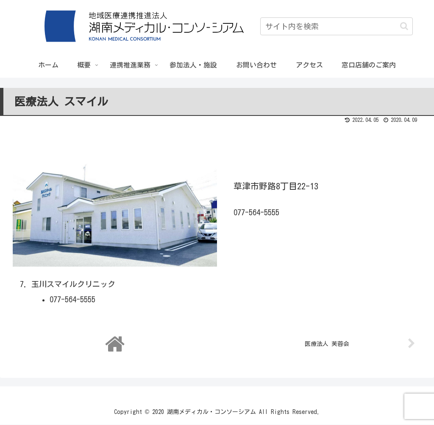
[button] (404, 26)
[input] (336, 26)
